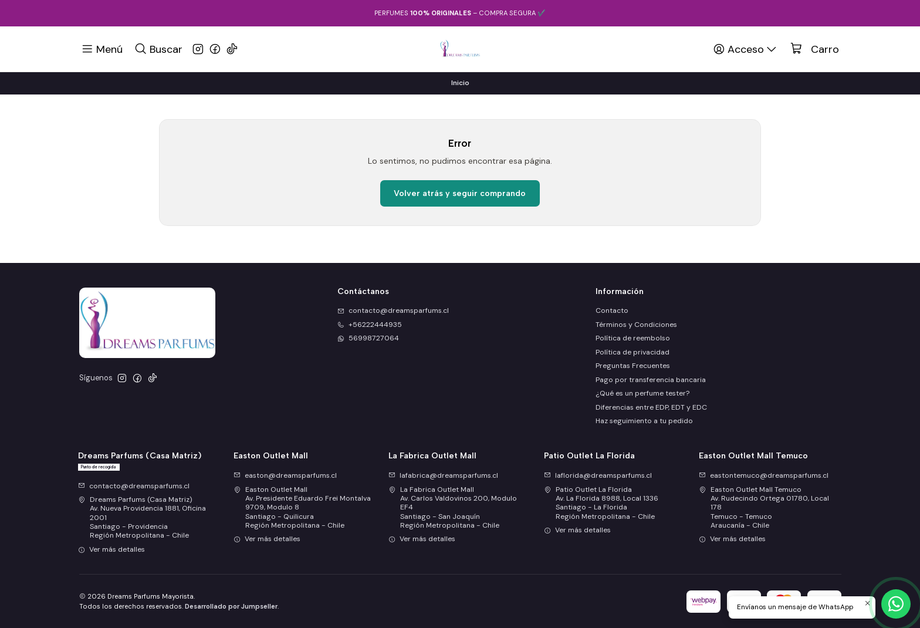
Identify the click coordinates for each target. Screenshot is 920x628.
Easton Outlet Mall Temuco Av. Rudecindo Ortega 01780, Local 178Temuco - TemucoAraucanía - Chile (764, 507)
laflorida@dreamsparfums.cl (598, 475)
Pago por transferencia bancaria (651, 379)
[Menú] (102, 48)
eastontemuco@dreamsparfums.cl (763, 475)
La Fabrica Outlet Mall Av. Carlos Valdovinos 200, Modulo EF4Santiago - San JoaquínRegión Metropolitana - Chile (452, 507)
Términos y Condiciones (636, 324)
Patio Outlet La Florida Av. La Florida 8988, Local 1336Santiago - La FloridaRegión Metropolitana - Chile (601, 503)
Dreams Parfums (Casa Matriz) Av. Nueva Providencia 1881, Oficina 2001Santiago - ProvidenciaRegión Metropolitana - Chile (142, 517)
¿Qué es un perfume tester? (642, 393)
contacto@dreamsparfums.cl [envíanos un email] (393, 310)
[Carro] (814, 49)
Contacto (612, 310)
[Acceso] (745, 48)
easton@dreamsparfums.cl (285, 475)
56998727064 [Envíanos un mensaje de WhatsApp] (368, 338)
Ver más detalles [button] (111, 549)
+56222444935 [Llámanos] (369, 324)
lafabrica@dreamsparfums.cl (443, 475)
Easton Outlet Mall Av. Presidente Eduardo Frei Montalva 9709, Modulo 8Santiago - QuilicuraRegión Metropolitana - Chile (302, 507)
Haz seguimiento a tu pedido (644, 421)
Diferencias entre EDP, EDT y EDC (651, 407)
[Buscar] (158, 48)
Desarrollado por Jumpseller (231, 606)
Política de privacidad (632, 352)
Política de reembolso (633, 338)
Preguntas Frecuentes (633, 365)
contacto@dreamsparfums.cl (134, 486)
